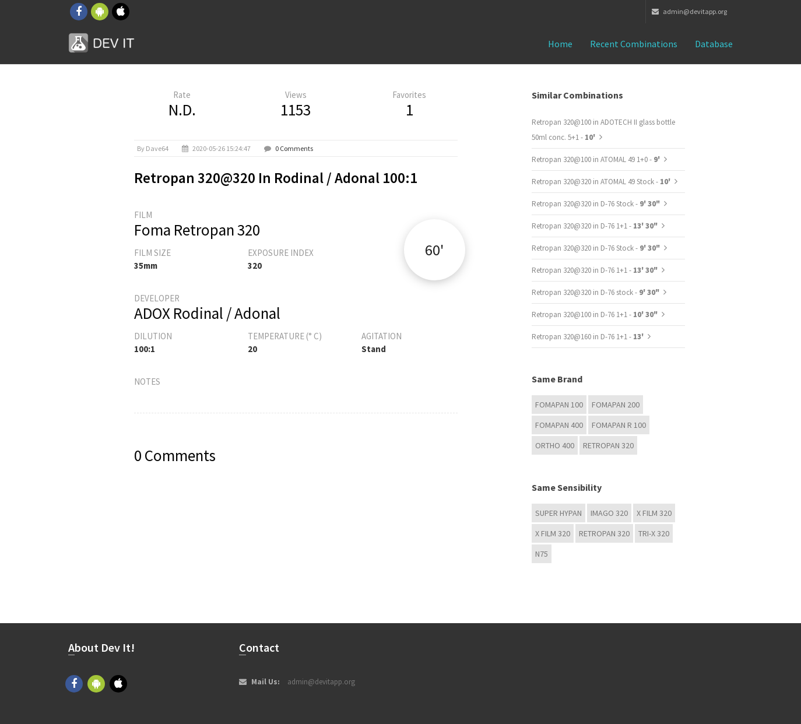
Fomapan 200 (616, 404)
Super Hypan (558, 513)
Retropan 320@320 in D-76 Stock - (596, 204)
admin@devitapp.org (689, 11)
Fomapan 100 (559, 404)
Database (714, 44)
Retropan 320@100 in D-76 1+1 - (595, 314)
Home (560, 44)
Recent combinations (633, 44)
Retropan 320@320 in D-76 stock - (595, 292)
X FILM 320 (654, 513)
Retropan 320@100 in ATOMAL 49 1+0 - (597, 159)
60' (434, 249)
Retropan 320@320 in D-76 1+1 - (595, 226)
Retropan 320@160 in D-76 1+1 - (588, 337)
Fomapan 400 (559, 425)
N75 (541, 554)
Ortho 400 (554, 445)
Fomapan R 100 (619, 425)
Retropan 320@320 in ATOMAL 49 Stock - (602, 182)
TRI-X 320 (653, 533)
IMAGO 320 (609, 513)
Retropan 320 (608, 445)
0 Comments (294, 148)
